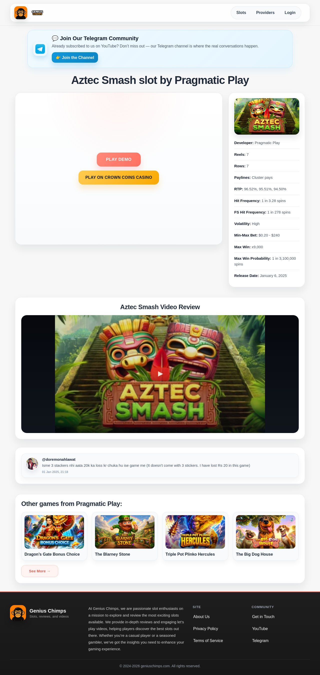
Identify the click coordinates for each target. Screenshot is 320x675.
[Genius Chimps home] (29, 12)
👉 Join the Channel (75, 57)
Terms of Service (208, 641)
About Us (201, 617)
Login (290, 12)
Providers (265, 12)
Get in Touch (263, 617)
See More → (39, 571)
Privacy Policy (205, 629)
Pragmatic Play (267, 143)
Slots (241, 12)
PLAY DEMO (119, 159)
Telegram (260, 641)
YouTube (260, 629)
